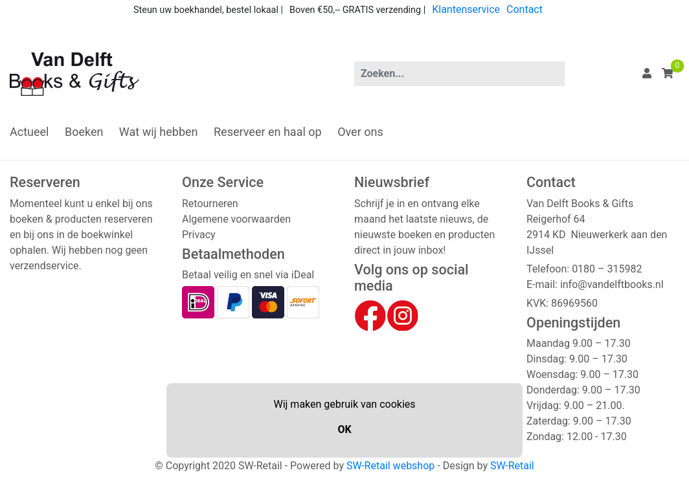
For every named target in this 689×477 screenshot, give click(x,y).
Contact (524, 9)
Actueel (29, 132)
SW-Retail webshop (390, 466)
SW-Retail (512, 466)
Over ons (360, 132)
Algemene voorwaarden (236, 219)
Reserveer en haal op (268, 132)
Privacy (199, 234)
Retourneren (210, 203)
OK (344, 429)
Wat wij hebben (158, 132)
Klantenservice (466, 9)
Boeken (84, 132)
